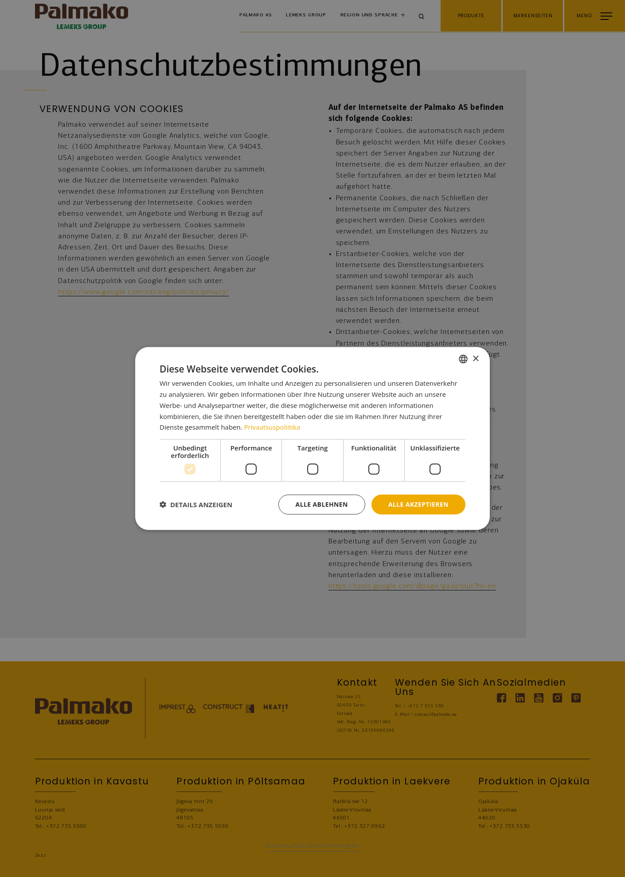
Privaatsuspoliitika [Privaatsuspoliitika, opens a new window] (272, 427)
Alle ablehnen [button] (322, 504)
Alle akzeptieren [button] (418, 504)
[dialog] (312, 438)
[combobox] (463, 359)
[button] (196, 504)
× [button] (475, 358)
